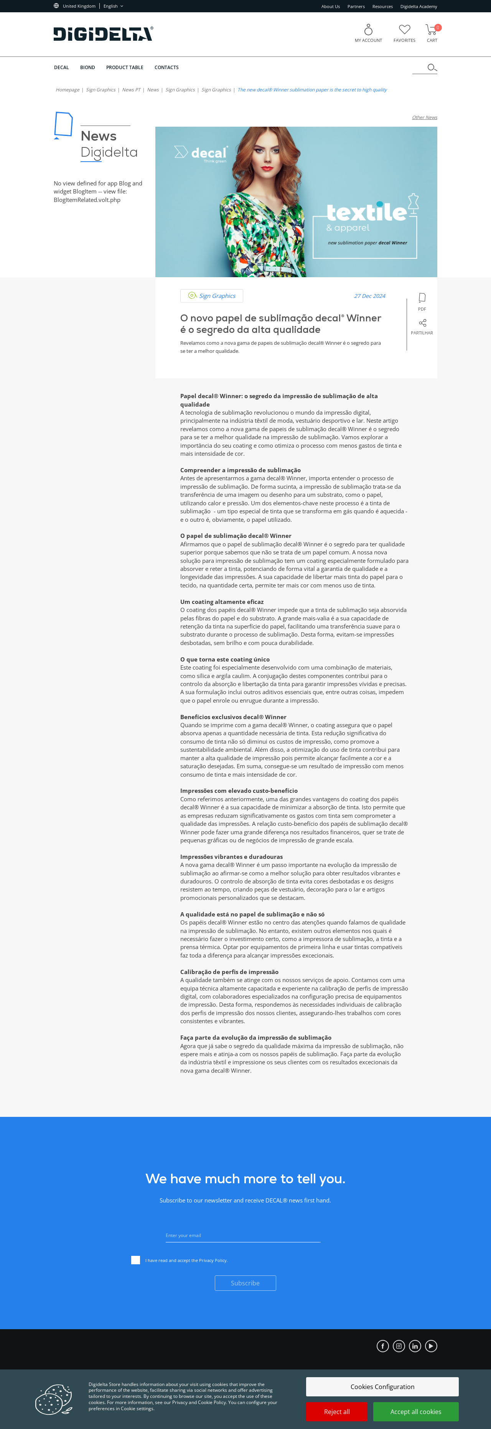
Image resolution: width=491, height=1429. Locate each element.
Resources (382, 6)
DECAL (61, 67)
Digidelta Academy (418, 6)
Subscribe (245, 1283)
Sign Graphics (100, 89)
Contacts (167, 67)
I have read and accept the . (180, 1261)
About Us (330, 6)
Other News (424, 117)
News (153, 89)
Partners (356, 6)
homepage (67, 89)
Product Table (125, 67)
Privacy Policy (213, 1260)
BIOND (87, 67)
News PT (131, 89)
